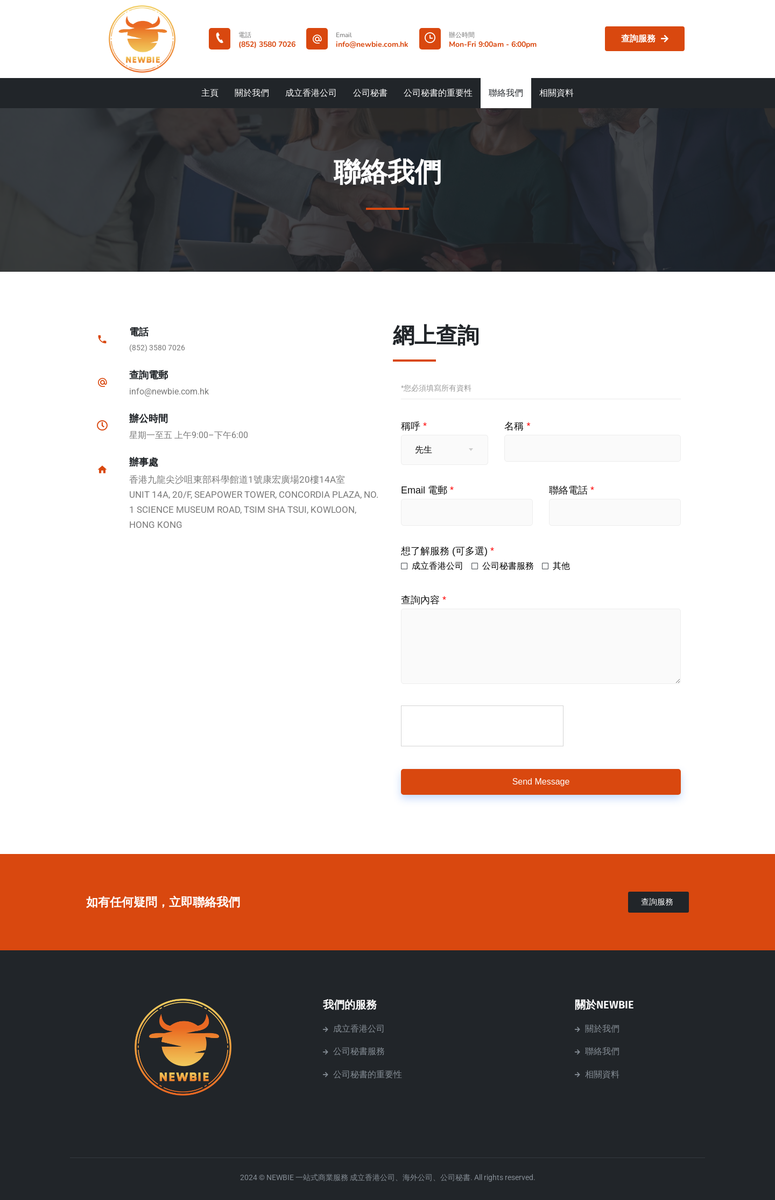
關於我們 (252, 93)
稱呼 (414, 426)
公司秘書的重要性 (438, 93)
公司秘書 (370, 93)
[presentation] (483, 726)
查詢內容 (423, 600)
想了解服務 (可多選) (447, 551)
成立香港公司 (311, 93)
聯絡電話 (571, 490)
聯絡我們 (506, 93)
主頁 (210, 93)
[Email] (317, 39)
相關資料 (556, 93)
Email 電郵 (427, 490)
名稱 (517, 426)
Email (344, 35)
